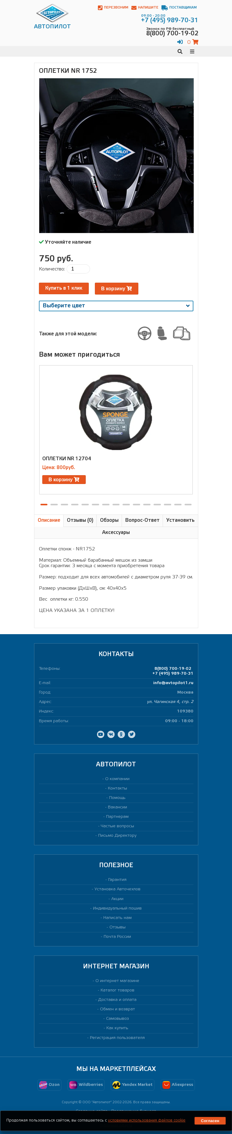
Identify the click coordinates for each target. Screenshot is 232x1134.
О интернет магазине (117, 981)
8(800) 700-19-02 (172, 669)
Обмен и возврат (117, 1009)
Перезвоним (113, 7)
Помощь (117, 798)
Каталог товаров (117, 990)
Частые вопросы (117, 826)
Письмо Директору (117, 836)
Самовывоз (117, 1019)
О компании (117, 779)
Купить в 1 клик (63, 288)
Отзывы (117, 927)
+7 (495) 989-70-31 (172, 674)
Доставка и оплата (117, 1000)
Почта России (117, 937)
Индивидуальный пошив (117, 908)
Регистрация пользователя (117, 1038)
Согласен (210, 1120)
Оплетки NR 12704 (66, 459)
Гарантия (117, 880)
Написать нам (117, 918)
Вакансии (117, 807)
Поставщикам (179, 7)
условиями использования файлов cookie (146, 1120)
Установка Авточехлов (117, 889)
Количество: (52, 269)
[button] (44, 504)
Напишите (144, 7)
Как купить (117, 1028)
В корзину (116, 288)
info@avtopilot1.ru (173, 683)
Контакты (117, 788)
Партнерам (117, 817)
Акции (117, 899)
